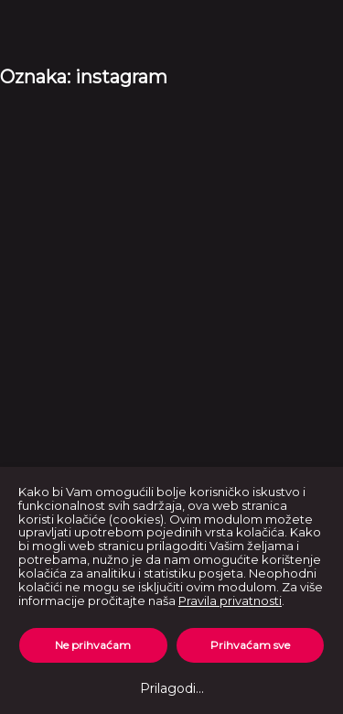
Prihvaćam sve (250, 645)
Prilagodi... (172, 688)
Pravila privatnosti (230, 600)
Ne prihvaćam (93, 645)
